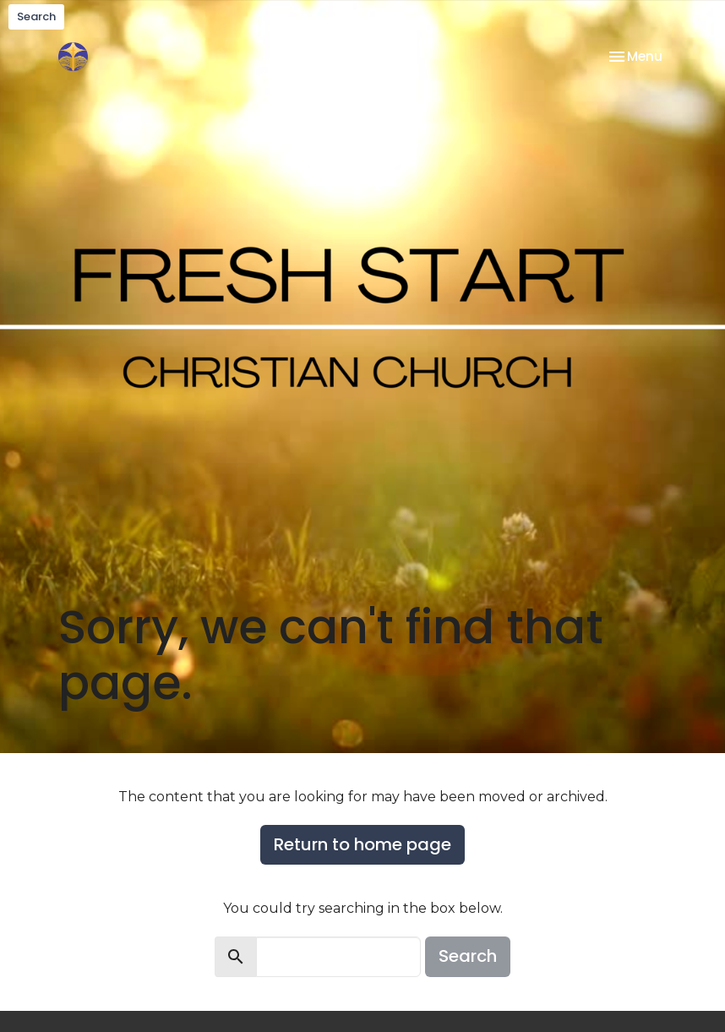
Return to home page (362, 844)
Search (36, 16)
